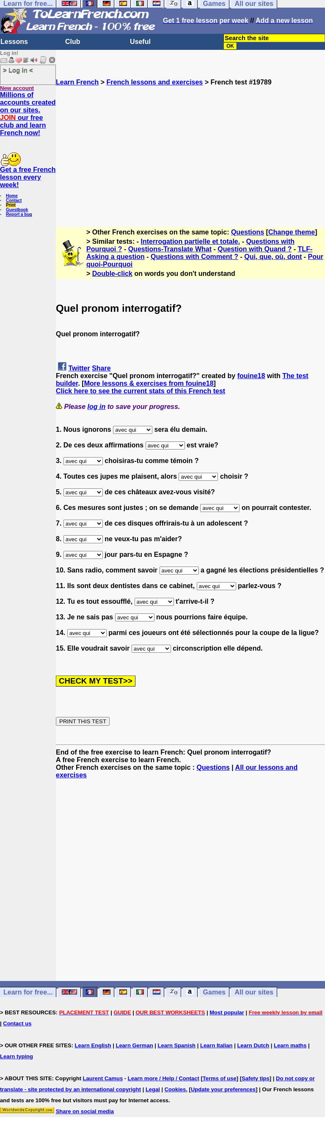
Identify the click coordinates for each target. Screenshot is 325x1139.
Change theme (291, 232)
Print (11, 205)
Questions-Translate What (170, 249)
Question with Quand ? (255, 249)
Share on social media (85, 1111)
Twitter (79, 368)
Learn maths (290, 1045)
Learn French (77, 82)
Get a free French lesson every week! (28, 177)
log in (97, 406)
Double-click (112, 273)
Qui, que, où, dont (273, 256)
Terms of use (220, 1078)
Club (72, 41)
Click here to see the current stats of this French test (140, 391)
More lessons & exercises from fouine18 (149, 383)
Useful (140, 41)
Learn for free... (27, 992)
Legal (153, 1089)
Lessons (14, 41)
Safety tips (256, 1078)
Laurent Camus (103, 1078)
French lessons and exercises (155, 82)
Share (101, 368)
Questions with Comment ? (194, 256)
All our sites (253, 992)
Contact (14, 200)
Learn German (134, 1045)
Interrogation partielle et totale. (190, 241)
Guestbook (17, 209)
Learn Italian (216, 1045)
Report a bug (19, 214)
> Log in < (18, 70)
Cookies (175, 1089)
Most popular (226, 1012)
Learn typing (16, 1056)
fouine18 (251, 375)
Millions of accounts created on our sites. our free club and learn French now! (28, 113)
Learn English (93, 1045)
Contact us (17, 1023)
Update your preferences (223, 1089)
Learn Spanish (176, 1045)
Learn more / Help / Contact (163, 1078)
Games (214, 992)
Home (12, 195)
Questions (247, 232)
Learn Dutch (253, 1045)
